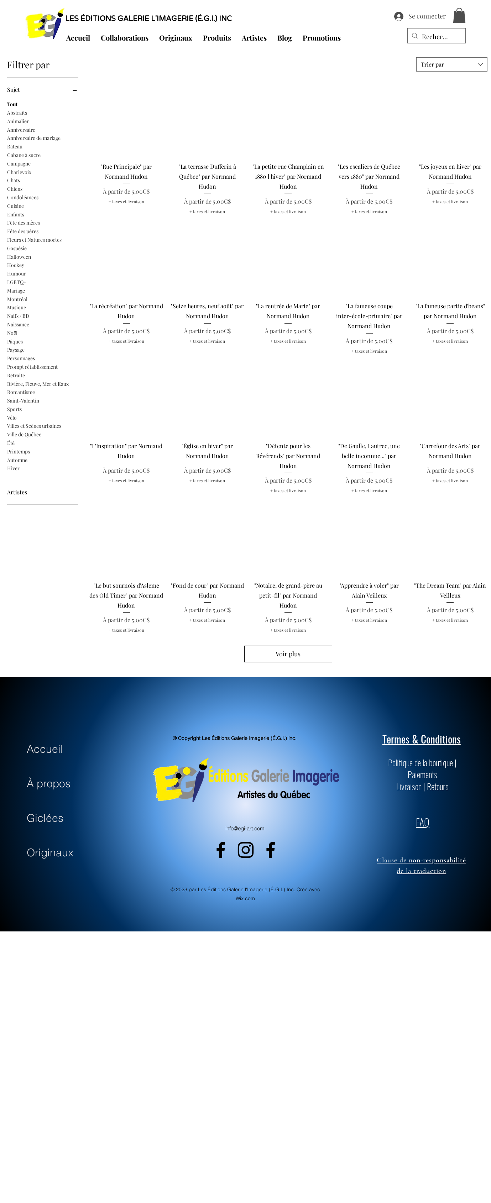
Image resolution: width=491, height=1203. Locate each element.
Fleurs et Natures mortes (34, 239)
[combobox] (451, 64)
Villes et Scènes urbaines (34, 425)
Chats (13, 180)
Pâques (15, 341)
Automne (17, 459)
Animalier (18, 121)
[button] (459, 15)
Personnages (21, 358)
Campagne (19, 163)
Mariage (16, 290)
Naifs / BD (18, 315)
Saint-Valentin (23, 400)
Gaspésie (17, 248)
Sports (14, 409)
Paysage (16, 349)
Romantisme (21, 391)
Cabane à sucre (24, 154)
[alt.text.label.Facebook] (220, 850)
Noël (12, 332)
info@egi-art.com (245, 828)
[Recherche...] (436, 37)
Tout (12, 103)
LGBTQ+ (16, 281)
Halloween (19, 256)
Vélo (12, 417)
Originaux (50, 852)
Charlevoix (19, 171)
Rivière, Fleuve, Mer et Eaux (38, 383)
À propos (48, 783)
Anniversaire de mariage (34, 137)
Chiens (14, 188)
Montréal (17, 299)
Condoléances (22, 197)
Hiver (13, 468)
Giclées (45, 818)
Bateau (14, 146)
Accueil (45, 749)
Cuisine (15, 205)
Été (11, 442)
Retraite (16, 375)
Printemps (18, 451)
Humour (16, 273)
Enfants (15, 214)
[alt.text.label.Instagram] (245, 850)
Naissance (18, 324)
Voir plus (288, 654)
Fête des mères (23, 222)
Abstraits (17, 112)
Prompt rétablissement (32, 366)
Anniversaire (21, 129)
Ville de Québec (24, 434)
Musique (16, 307)
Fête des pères (22, 231)
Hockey (15, 264)
